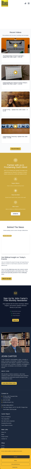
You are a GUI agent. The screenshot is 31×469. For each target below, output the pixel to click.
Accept (15, 456)
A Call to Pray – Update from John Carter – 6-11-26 (15, 110)
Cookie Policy (14, 467)
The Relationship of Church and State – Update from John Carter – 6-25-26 (14, 56)
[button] (7, 236)
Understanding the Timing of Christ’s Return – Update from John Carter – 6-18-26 (15, 83)
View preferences (15, 464)
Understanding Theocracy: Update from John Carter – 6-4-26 (15, 137)
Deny (15, 460)
